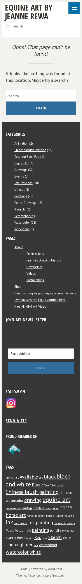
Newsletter (34, 267)
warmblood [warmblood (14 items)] (48, 544)
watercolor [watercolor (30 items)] (17, 552)
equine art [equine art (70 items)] (56, 499)
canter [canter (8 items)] (60, 485)
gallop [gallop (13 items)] (27, 508)
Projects (20, 209)
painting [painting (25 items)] (40, 530)
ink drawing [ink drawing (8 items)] (21, 523)
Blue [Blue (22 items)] (36, 485)
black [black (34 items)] (50, 476)
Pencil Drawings (25, 203)
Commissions (35, 254)
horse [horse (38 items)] (65, 507)
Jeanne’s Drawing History (43, 260)
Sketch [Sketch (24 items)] (55, 537)
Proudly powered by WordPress (41, 569)
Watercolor (22, 222)
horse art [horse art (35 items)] (16, 514)
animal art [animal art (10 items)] (12, 477)
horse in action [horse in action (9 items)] (36, 516)
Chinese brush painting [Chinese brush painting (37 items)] (32, 491)
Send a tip (16, 421)
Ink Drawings (23, 183)
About (18, 247)
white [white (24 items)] (35, 552)
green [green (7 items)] (55, 508)
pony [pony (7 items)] (63, 530)
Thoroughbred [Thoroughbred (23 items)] (19, 545)
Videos (31, 273)
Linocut (19, 189)
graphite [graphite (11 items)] (39, 508)
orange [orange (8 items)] (70, 523)
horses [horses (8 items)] (50, 515)
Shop (17, 287)
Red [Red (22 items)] (37, 537)
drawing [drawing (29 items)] (33, 500)
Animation (21, 143)
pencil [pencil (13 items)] (54, 530)
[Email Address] (41, 353)
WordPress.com (55, 575)
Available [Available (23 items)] (29, 477)
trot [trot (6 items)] (36, 545)
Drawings (20, 170)
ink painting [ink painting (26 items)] (40, 522)
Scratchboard (23, 216)
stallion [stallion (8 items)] (67, 538)
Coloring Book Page (27, 156)
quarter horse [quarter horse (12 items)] (15, 537)
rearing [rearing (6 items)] (29, 538)
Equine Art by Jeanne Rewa (28, 12)
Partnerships (35, 280)
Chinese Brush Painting (30, 150)
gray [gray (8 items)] (48, 508)
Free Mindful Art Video (30, 306)
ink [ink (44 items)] (9, 522)
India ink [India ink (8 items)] (69, 515)
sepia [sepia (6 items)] (44, 538)
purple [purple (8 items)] (70, 530)
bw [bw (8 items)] (54, 485)
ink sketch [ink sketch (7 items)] (60, 523)
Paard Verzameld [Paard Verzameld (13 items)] (18, 530)
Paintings (20, 196)
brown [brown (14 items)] (46, 485)
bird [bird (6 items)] (41, 477)
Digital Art (21, 163)
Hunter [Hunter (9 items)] (59, 516)
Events (19, 176)
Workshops (22, 229)
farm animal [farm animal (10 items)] (13, 508)
